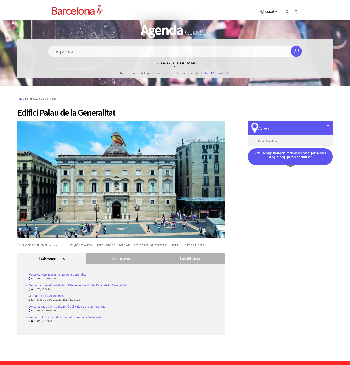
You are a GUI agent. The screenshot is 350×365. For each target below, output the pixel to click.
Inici (20, 98)
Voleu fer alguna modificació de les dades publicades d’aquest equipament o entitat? (290, 155)
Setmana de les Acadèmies (46, 296)
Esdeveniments (52, 258)
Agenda (175, 30)
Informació (121, 258)
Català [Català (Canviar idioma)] (268, 13)
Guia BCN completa (217, 73)
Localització (190, 258)
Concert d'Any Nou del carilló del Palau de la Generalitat (65, 317)
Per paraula (63, 51)
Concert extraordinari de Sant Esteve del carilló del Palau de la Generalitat (77, 285)
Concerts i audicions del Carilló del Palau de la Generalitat (66, 306)
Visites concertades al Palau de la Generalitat (58, 275)
